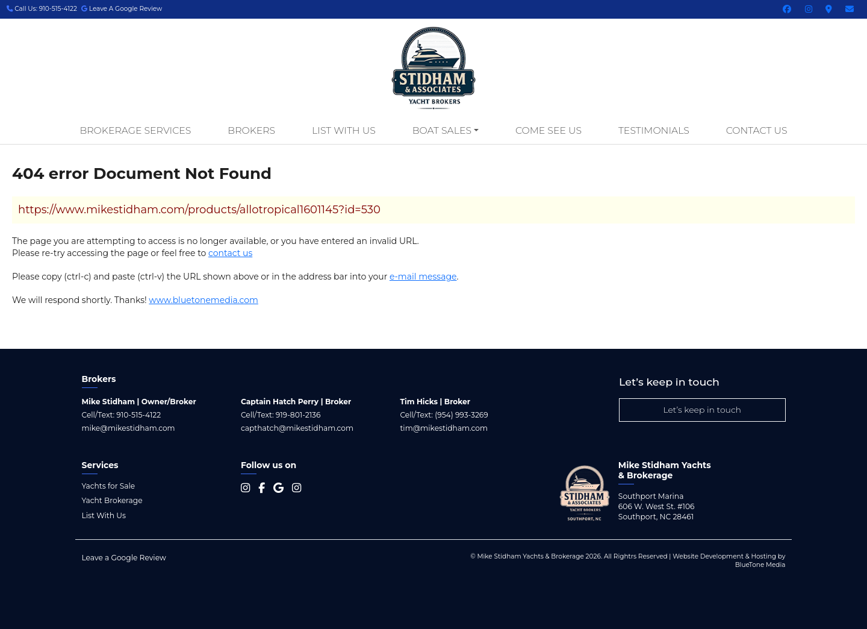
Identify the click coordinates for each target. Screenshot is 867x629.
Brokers (251, 130)
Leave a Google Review (124, 557)
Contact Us (757, 130)
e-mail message (423, 276)
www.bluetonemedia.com (203, 300)
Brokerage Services (135, 130)
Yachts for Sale (108, 485)
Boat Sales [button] (441, 130)
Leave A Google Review (121, 9)
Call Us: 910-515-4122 (42, 9)
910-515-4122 (138, 414)
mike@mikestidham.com (128, 428)
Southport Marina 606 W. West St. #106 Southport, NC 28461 (656, 506)
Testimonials (653, 130)
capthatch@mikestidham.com (297, 428)
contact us (230, 253)
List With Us (344, 130)
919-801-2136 (298, 414)
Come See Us (548, 130)
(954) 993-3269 (461, 414)
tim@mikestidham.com (444, 428)
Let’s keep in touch (702, 409)
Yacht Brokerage (112, 500)
